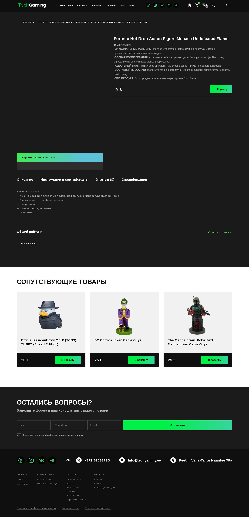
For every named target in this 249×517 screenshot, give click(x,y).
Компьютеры (65, 6)
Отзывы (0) (126, 179)
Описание (27, 179)
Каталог (82, 6)
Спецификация (162, 179)
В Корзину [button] (70, 358)
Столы (98, 482)
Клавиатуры (74, 478)
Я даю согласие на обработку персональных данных (53, 433)
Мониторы (73, 494)
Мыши (70, 482)
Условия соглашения (98, 506)
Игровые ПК (44, 478)
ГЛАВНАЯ (28, 22)
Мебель (96, 6)
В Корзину (221, 89)
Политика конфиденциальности (36, 506)
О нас (132, 6)
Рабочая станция (47, 482)
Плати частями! (115, 6)
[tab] (27, 180)
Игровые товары (59, 22)
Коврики (71, 490)
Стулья (98, 478)
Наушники (73, 486)
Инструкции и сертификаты (76, 179)
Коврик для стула (104, 486)
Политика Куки (70, 506)
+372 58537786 (97, 459)
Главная (22, 473)
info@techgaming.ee (144, 459)
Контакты (23, 483)
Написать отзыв (221, 232)
